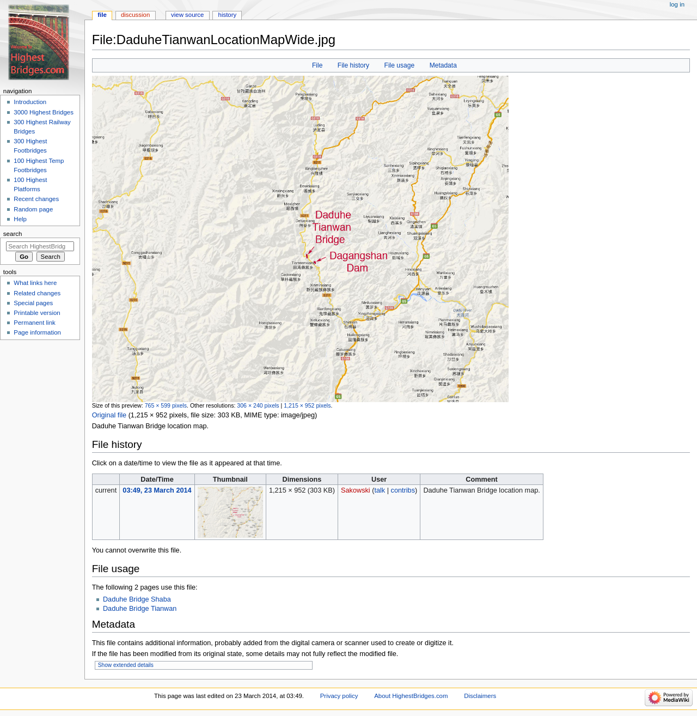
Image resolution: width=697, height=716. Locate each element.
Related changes (37, 293)
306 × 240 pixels (258, 405)
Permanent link (34, 322)
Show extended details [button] (126, 665)
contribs (403, 490)
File (317, 65)
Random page (33, 209)
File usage (399, 65)
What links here (35, 283)
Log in (677, 4)
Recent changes (36, 199)
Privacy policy (339, 696)
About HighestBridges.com (411, 696)
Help (20, 219)
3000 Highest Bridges (44, 112)
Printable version (37, 313)
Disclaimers (480, 696)
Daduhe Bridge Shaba (137, 599)
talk (379, 490)
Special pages (33, 303)
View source (187, 14)
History (227, 14)
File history (353, 65)
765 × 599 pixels (166, 405)
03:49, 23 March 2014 (157, 490)
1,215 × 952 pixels (307, 405)
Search (12, 233)
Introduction (30, 102)
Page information (37, 332)
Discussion (135, 14)
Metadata (443, 65)
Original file (109, 415)
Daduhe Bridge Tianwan (139, 608)
